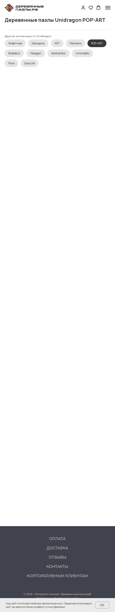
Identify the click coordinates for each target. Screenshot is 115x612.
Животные (15, 43)
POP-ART (97, 43)
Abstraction (58, 53)
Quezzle (29, 63)
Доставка (57, 548)
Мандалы (38, 43)
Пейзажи (75, 43)
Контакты (57, 566)
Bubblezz (14, 53)
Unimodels (82, 53)
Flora (11, 63)
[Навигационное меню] (107, 7)
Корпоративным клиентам (57, 576)
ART (57, 43)
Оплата (57, 539)
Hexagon (35, 53)
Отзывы (57, 557)
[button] (83, 7)
